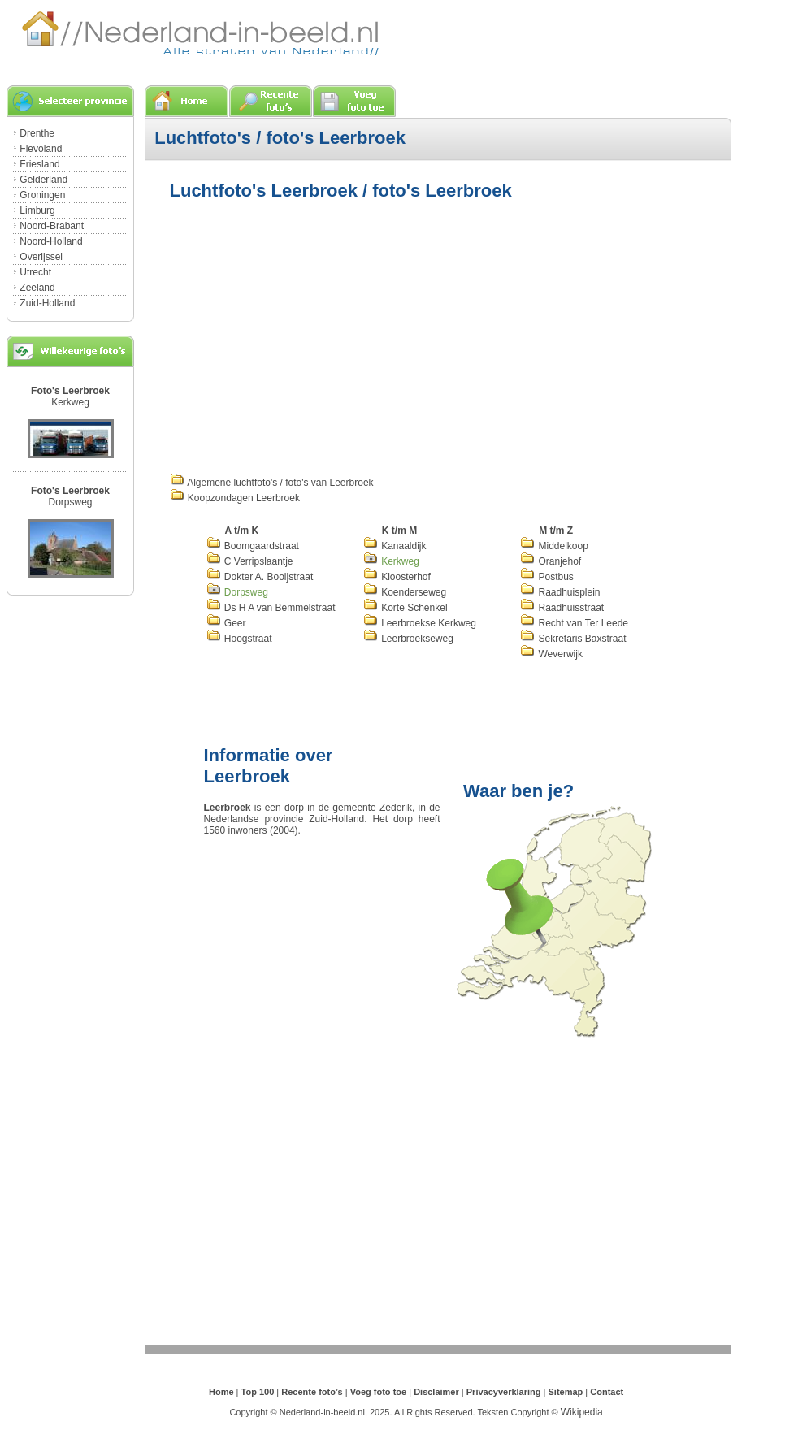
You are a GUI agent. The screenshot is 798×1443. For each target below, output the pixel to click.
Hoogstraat (239, 638)
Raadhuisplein (560, 592)
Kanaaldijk (395, 546)
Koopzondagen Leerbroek (235, 498)
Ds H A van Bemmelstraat (271, 607)
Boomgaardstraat (252, 546)
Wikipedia (582, 1412)
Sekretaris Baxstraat (573, 638)
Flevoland (41, 148)
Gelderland (43, 179)
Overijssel (41, 256)
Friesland (39, 164)
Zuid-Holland (47, 303)
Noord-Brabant (52, 226)
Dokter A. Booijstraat (260, 577)
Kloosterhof (397, 577)
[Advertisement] (306, 334)
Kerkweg (70, 402)
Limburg (37, 210)
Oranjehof (550, 561)
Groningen (42, 195)
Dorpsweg (70, 502)
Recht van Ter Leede (574, 623)
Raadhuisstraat (562, 607)
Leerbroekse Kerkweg (419, 623)
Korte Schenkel (405, 607)
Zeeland (37, 287)
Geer (226, 623)
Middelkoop (554, 546)
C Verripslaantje (249, 561)
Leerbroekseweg (408, 638)
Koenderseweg (404, 592)
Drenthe (37, 133)
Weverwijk (551, 654)
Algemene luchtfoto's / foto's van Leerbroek (272, 482)
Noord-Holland (51, 241)
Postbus (547, 577)
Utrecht (35, 272)
